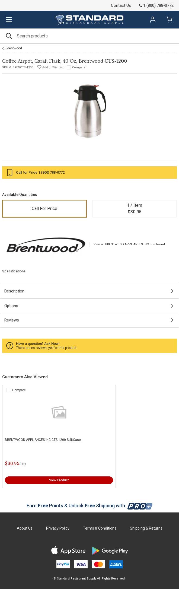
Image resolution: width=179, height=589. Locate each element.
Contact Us (121, 5)
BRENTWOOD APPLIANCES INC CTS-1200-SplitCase (43, 440)
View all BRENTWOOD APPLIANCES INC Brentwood (129, 244)
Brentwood (14, 48)
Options (11, 305)
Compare (78, 67)
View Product (59, 480)
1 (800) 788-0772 (51, 172)
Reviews (11, 320)
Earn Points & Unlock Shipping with (90, 505)
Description (14, 291)
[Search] (89, 35)
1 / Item (134, 209)
